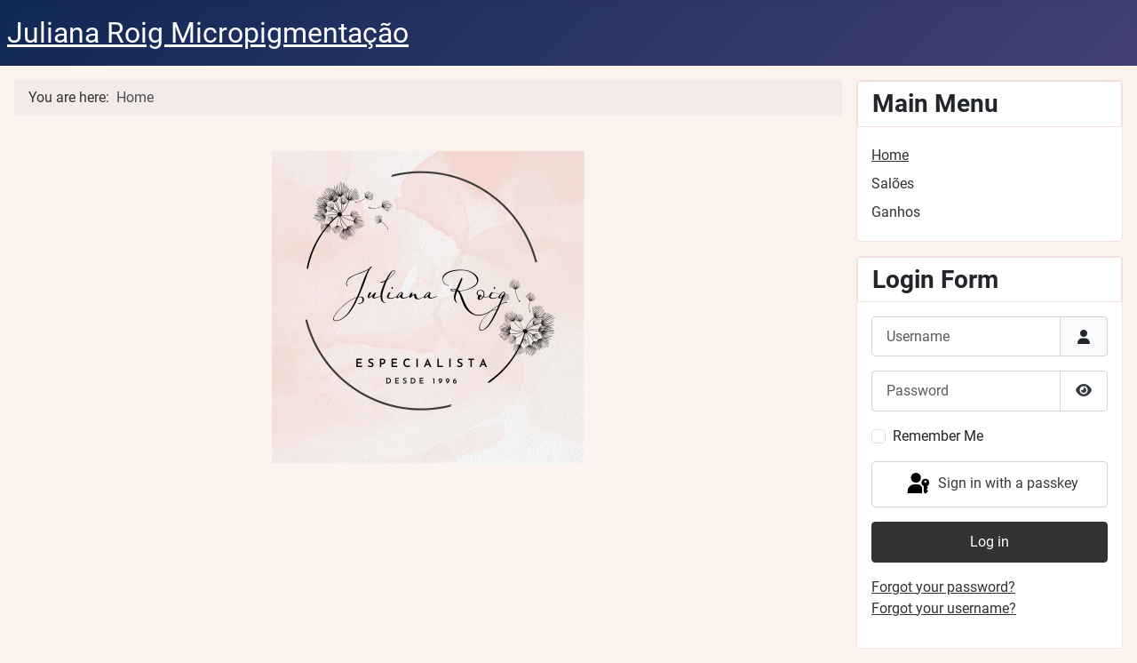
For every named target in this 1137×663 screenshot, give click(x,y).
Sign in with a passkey (991, 484)
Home (890, 155)
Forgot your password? (943, 587)
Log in (989, 541)
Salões (892, 183)
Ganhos (895, 212)
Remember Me (938, 435)
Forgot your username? (943, 608)
